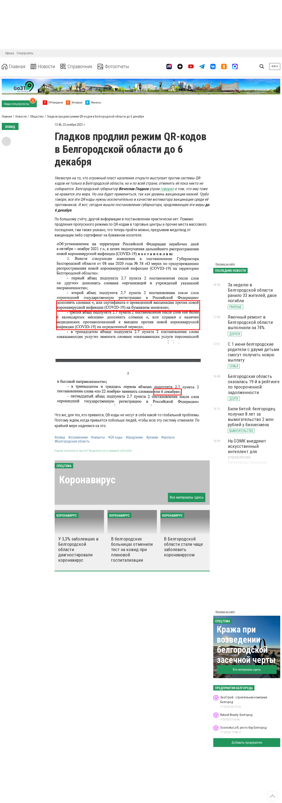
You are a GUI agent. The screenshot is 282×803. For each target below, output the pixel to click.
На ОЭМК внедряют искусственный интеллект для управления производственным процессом (247, 454)
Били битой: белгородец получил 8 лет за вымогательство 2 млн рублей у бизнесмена (251, 416)
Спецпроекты (25, 53)
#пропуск (168, 437)
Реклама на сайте (225, 264)
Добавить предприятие (247, 742)
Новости (43, 66)
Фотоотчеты (116, 66)
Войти (275, 66)
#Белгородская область (72, 441)
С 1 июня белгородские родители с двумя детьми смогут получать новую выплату (253, 352)
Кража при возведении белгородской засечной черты (246, 644)
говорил (167, 188)
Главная (14, 66)
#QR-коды (115, 437)
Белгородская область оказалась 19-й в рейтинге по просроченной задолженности (254, 384)
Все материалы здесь (187, 497)
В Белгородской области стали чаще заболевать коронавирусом (183, 546)
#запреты (98, 437)
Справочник (77, 66)
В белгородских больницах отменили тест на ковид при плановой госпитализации (132, 549)
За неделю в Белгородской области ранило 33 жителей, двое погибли (252, 292)
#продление (134, 437)
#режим (152, 437)
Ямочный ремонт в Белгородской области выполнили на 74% (250, 322)
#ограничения (78, 437)
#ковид (60, 437)
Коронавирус (87, 479)
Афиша (9, 53)
